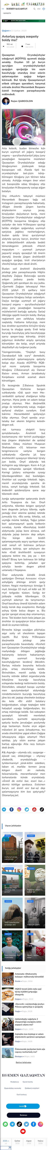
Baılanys (23, 1115)
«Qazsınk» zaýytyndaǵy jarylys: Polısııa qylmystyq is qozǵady (29, 1005)
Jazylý (23, 1106)
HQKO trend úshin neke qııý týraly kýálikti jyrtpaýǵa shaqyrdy (28, 992)
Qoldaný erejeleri (32, 1088)
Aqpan (28, 1142)
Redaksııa (14, 1082)
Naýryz (40, 1142)
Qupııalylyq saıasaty (12, 1088)
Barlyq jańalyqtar (23, 1062)
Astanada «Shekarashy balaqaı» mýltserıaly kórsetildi (29, 975)
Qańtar (17, 1142)
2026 (5, 1142)
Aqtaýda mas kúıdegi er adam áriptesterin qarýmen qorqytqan (30, 1035)
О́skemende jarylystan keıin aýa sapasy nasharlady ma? (30, 1050)
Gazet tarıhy (28, 1082)
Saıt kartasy (22, 1094)
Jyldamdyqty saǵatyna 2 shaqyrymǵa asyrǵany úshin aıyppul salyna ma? (28, 1022)
